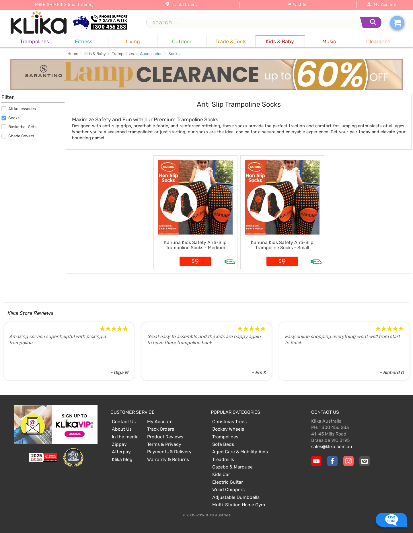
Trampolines (123, 54)
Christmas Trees (229, 421)
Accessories (151, 54)
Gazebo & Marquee (232, 467)
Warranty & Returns (168, 459)
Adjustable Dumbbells (236, 497)
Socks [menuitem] (10, 118)
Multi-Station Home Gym (238, 504)
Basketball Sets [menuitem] (18, 126)
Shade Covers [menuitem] (17, 136)
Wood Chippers (228, 489)
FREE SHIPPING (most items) (64, 4)
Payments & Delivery (169, 451)
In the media (125, 437)
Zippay (119, 444)
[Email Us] (364, 461)
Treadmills (223, 459)
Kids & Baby (95, 54)
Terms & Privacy (164, 444)
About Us (122, 429)
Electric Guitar (227, 482)
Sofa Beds (223, 444)
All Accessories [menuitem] (18, 108)
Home (72, 54)
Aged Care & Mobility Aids (240, 451)
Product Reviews (165, 437)
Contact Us (124, 421)
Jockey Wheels (228, 429)
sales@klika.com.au (331, 446)
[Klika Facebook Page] (332, 461)
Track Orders (181, 4)
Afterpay (121, 451)
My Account (382, 4)
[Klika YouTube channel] (316, 461)
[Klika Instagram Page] (348, 461)
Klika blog (122, 459)
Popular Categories (235, 412)
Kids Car (221, 474)
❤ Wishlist (298, 4)
